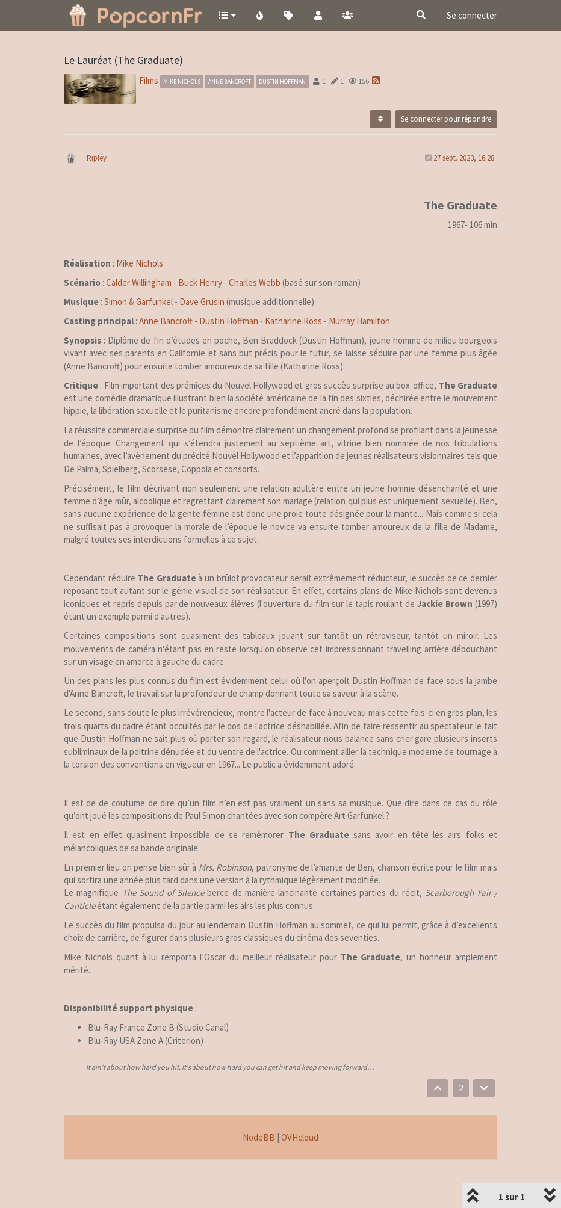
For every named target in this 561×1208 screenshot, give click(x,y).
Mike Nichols (139, 263)
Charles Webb (254, 282)
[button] (226, 15)
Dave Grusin (202, 301)
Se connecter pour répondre (446, 119)
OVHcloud (299, 1137)
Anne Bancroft (166, 321)
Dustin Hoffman (228, 321)
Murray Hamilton (359, 321)
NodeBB (259, 1137)
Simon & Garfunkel (138, 301)
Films (148, 80)
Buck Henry (200, 282)
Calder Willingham (139, 282)
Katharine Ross (293, 321)
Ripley (97, 158)
